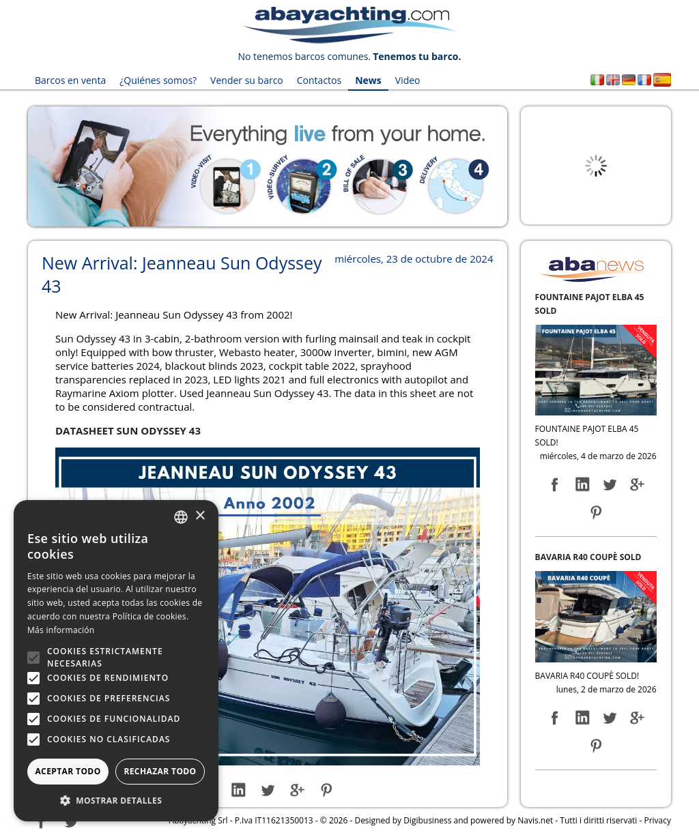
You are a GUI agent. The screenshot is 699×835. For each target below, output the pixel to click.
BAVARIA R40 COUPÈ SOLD (588, 557)
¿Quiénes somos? (158, 80)
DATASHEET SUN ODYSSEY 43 (128, 430)
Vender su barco (246, 80)
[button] (116, 800)
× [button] (200, 516)
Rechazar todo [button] (160, 771)
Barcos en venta (70, 80)
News (368, 80)
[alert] (116, 660)
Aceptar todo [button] (67, 771)
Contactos (319, 80)
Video (407, 80)
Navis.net (535, 820)
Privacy (657, 820)
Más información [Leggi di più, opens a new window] (60, 630)
